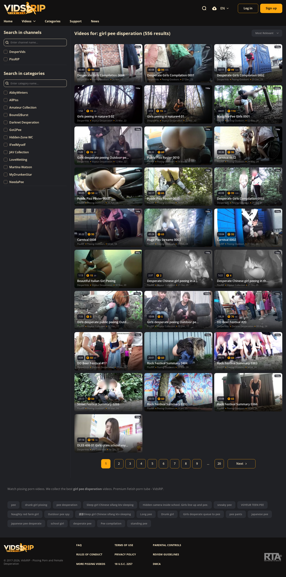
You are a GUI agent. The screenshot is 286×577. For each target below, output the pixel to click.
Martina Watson (20, 167)
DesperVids (17, 52)
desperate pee (82, 523)
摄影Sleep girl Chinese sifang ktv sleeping (105, 514)
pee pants (235, 514)
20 (219, 464)
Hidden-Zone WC (21, 137)
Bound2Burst (18, 115)
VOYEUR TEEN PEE (252, 505)
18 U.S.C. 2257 (123, 564)
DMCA (157, 564)
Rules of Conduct (89, 554)
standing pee (139, 523)
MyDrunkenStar (20, 174)
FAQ (79, 545)
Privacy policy (125, 554)
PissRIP (14, 59)
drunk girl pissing (36, 505)
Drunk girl (167, 514)
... (208, 464)
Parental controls (167, 545)
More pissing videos (90, 564)
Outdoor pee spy (59, 514)
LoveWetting (18, 159)
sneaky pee (224, 505)
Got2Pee (15, 130)
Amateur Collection (22, 107)
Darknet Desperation (24, 122)
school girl (57, 523)
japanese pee (259, 514)
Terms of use (124, 545)
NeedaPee (16, 182)
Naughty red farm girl (25, 514)
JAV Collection (19, 152)
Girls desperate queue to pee (201, 514)
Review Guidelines (166, 554)
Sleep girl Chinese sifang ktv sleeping (110, 505)
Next (241, 464)
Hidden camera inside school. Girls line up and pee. (175, 505)
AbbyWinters (18, 92)
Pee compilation (111, 523)
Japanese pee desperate (26, 523)
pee (13, 505)
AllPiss (13, 100)
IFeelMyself (17, 145)
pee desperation (67, 505)
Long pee (146, 514)
